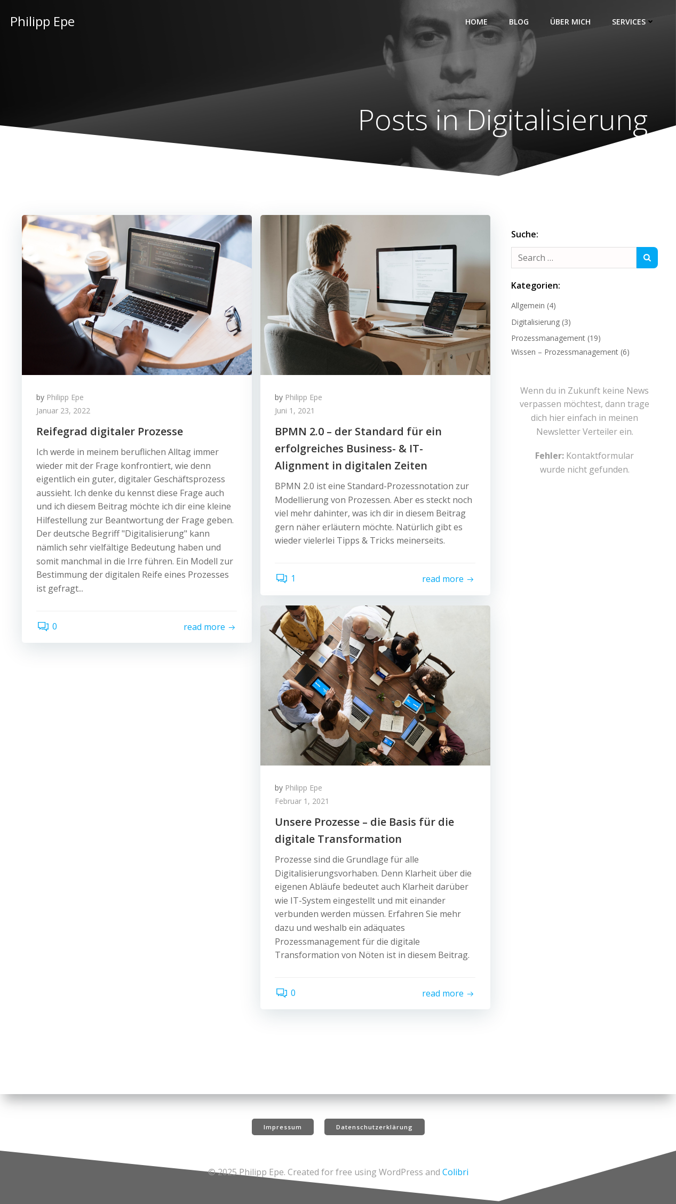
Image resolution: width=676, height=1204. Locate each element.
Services (634, 22)
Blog (520, 22)
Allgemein (527, 306)
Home (477, 22)
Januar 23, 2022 (65, 414)
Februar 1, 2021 (303, 804)
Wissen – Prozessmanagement (564, 353)
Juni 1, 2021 (296, 414)
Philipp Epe (66, 400)
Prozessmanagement (548, 339)
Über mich (571, 22)
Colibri (455, 1172)
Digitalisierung (535, 323)
